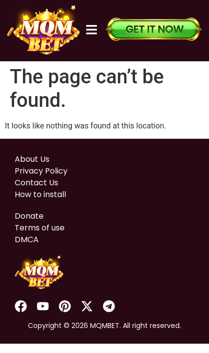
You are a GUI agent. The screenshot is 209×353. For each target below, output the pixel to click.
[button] (92, 30)
